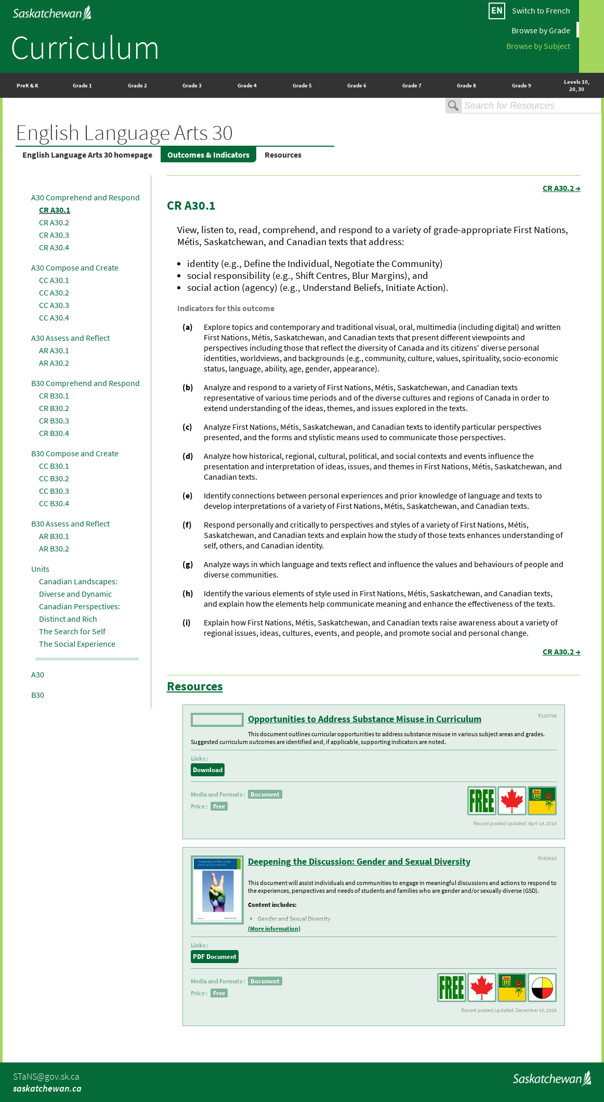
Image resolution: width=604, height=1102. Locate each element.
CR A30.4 (54, 247)
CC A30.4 (54, 317)
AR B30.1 (54, 536)
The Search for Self (72, 631)
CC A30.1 (54, 280)
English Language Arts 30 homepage (87, 154)
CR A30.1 (54, 209)
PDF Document (215, 956)
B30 (37, 694)
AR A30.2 (54, 362)
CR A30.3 (54, 234)
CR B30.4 (54, 433)
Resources (283, 154)
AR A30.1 (54, 350)
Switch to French (541, 10)
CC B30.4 (54, 503)
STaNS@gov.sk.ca (46, 1076)
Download (207, 769)
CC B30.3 (54, 490)
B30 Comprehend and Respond (85, 383)
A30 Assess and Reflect (70, 337)
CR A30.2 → (562, 188)
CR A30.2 (54, 222)
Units (40, 568)
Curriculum (85, 47)
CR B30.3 (54, 420)
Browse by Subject (538, 45)
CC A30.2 (54, 292)
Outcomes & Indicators (208, 154)
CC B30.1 (54, 465)
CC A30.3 (54, 305)
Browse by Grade (540, 29)
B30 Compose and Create (75, 453)
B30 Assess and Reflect (70, 523)
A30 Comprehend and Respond (85, 197)
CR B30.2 (54, 408)
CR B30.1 (54, 395)
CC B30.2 (54, 478)
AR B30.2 (54, 548)
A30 (37, 674)
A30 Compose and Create (75, 267)
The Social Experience (77, 643)
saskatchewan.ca (47, 1088)
